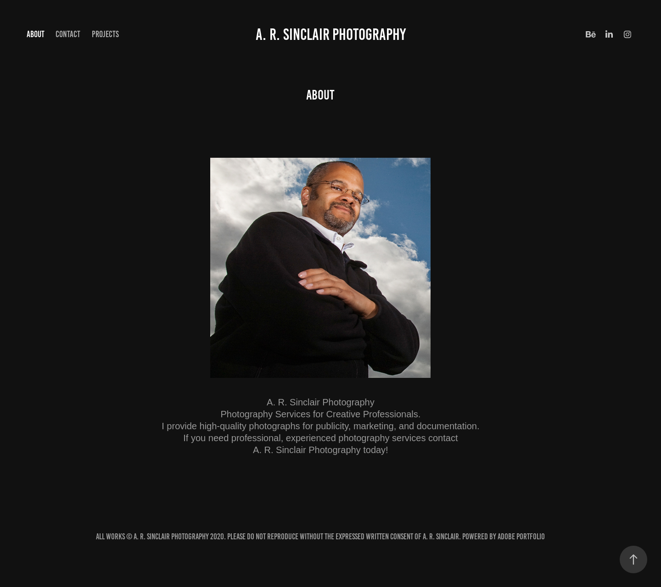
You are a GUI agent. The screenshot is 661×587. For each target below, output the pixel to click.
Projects (105, 34)
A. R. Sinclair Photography (331, 34)
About (36, 34)
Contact (68, 34)
